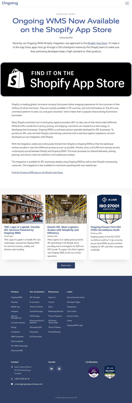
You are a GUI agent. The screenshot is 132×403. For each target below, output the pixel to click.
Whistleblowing (54, 332)
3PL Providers (35, 297)
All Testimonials (36, 336)
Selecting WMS (17, 350)
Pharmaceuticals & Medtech (37, 321)
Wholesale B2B (36, 327)
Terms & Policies (54, 327)
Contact (51, 302)
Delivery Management (16, 317)
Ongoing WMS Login (75, 325)
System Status (73, 316)
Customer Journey (18, 322)
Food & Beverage (36, 311)
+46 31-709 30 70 (22, 379)
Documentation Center (76, 297)
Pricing (13, 327)
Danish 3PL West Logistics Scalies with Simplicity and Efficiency (63, 230)
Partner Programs (55, 316)
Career (69, 320)
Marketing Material (55, 311)
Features (14, 302)
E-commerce (34, 302)
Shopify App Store (97, 43)
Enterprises (34, 332)
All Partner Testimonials (53, 321)
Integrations (71, 307)
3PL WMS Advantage (19, 346)
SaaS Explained (17, 341)
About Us (52, 297)
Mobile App (15, 307)
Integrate (14, 311)
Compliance (15, 332)
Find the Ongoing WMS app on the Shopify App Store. (37, 172)
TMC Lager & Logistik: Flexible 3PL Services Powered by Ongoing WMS (22, 230)
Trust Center (71, 311)
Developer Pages (73, 302)
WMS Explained (17, 336)
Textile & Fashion (36, 307)
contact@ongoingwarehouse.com (28, 384)
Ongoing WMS (16, 297)
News (50, 307)
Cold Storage (34, 316)
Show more (66, 265)
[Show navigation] (127, 3)
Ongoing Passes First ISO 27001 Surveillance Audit (106, 228)
